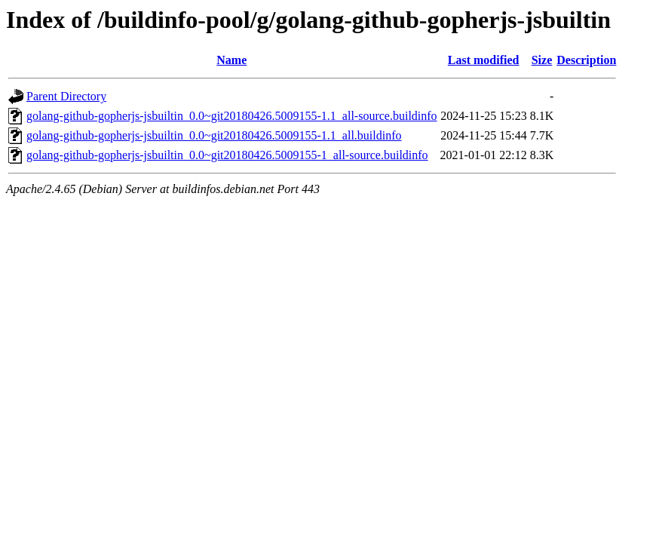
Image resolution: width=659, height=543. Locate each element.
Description (586, 60)
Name (231, 60)
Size (542, 60)
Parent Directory (66, 96)
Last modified (484, 60)
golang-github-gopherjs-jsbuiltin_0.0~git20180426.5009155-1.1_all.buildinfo (214, 135)
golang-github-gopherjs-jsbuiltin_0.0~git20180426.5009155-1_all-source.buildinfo (227, 155)
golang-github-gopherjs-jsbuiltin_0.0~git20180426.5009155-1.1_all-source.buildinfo (231, 115)
